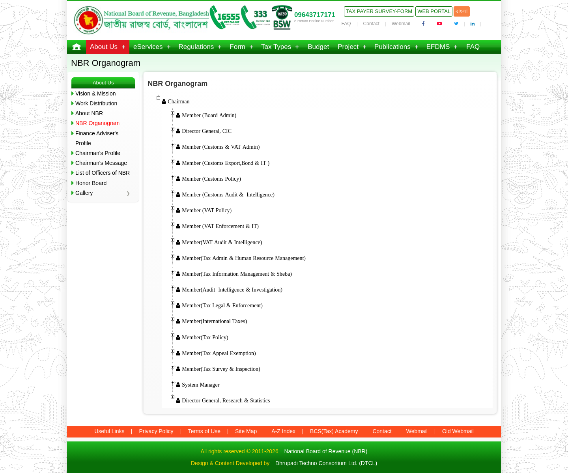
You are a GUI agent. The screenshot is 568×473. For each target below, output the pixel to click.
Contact (371, 23)
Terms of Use (204, 431)
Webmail (401, 23)
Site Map (246, 431)
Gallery (84, 193)
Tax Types (276, 46)
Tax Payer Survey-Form (379, 11)
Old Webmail (458, 431)
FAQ (346, 23)
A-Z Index (283, 431)
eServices (148, 46)
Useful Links (109, 431)
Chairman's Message (101, 163)
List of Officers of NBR (102, 173)
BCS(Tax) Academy (334, 431)
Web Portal (433, 11)
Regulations (196, 46)
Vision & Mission (95, 93)
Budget (318, 46)
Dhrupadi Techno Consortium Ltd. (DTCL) (326, 463)
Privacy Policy (156, 431)
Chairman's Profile (97, 153)
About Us (104, 46)
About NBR (89, 113)
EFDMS (438, 46)
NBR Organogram (97, 123)
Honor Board (90, 183)
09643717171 (314, 15)
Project (348, 46)
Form (237, 46)
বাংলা (462, 11)
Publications (392, 46)
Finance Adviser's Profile (96, 138)
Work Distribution (96, 103)
